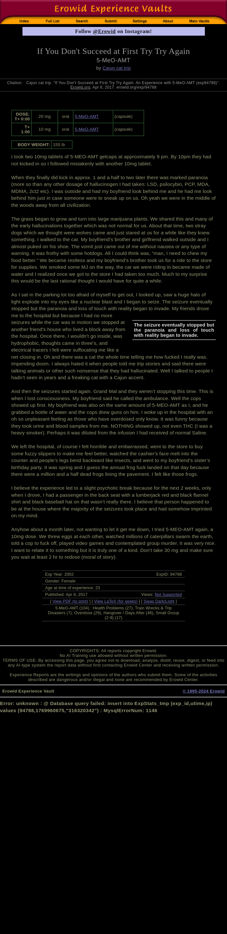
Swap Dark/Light (159, 601)
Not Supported (168, 594)
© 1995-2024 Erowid (204, 691)
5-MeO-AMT (87, 116)
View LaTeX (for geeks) (115, 601)
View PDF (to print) (70, 601)
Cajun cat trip (116, 68)
